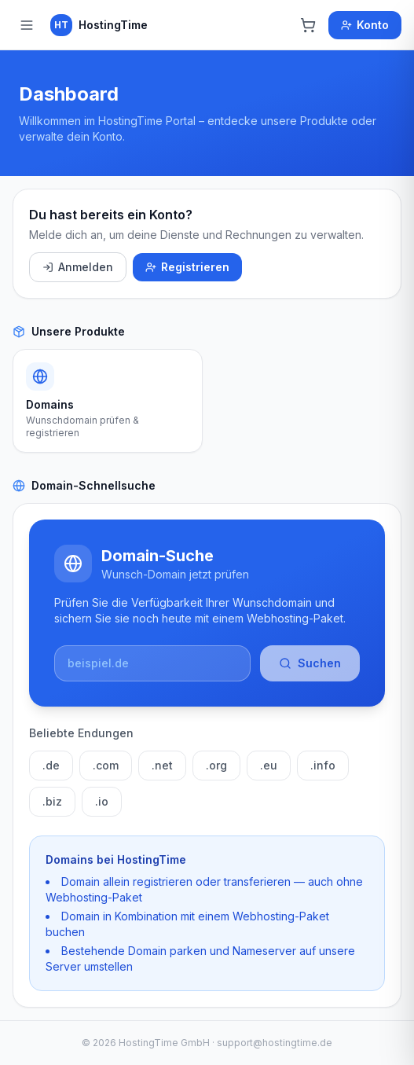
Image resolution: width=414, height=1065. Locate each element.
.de (51, 765)
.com (106, 765)
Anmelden (77, 267)
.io (101, 801)
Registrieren (187, 267)
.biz (52, 801)
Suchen (310, 663)
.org (216, 765)
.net (162, 765)
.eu (268, 765)
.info (322, 765)
